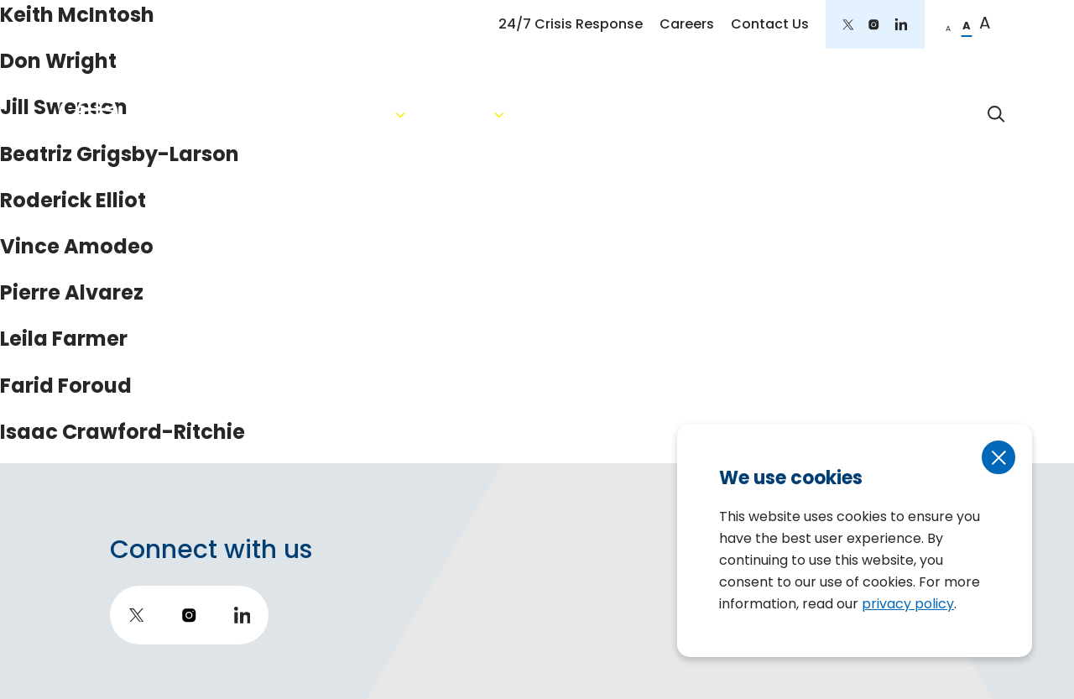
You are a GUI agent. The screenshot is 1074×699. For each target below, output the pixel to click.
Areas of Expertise (685, 114)
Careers (687, 24)
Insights (823, 114)
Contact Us (770, 24)
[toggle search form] (996, 114)
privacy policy (908, 603)
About (437, 114)
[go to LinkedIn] (901, 24)
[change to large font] (985, 24)
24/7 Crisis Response (570, 24)
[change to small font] (948, 24)
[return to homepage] (197, 113)
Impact (917, 114)
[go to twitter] (848, 24)
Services (546, 114)
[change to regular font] (966, 24)
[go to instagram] (874, 24)
